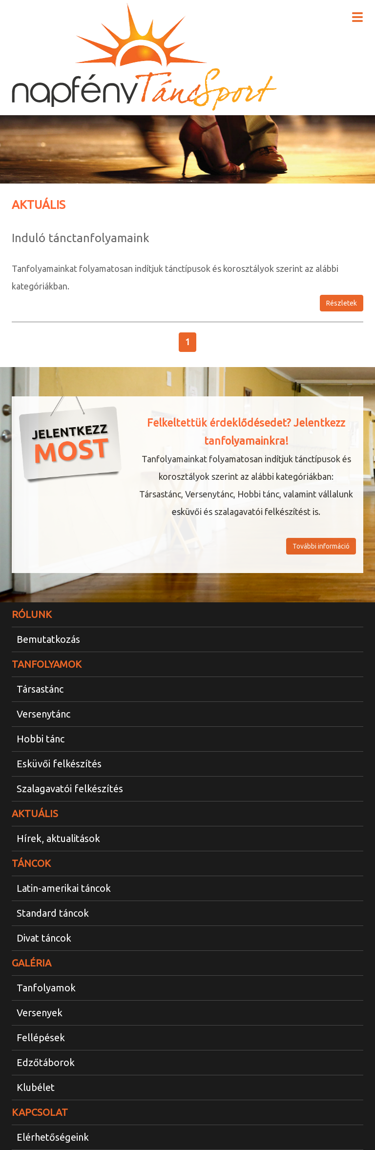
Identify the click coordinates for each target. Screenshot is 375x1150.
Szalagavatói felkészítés (70, 788)
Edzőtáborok (46, 1062)
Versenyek (39, 1012)
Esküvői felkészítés (59, 763)
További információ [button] (321, 546)
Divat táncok (44, 938)
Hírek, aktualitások (58, 838)
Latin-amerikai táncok (64, 888)
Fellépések (41, 1037)
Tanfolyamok (46, 987)
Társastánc (40, 689)
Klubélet (36, 1087)
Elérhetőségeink (53, 1137)
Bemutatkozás (48, 639)
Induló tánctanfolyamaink (80, 238)
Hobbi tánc (40, 738)
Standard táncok (53, 913)
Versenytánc (43, 713)
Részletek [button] (341, 303)
